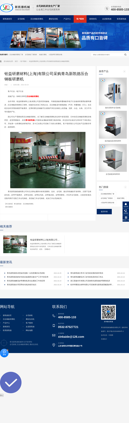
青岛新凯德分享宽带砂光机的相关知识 (21, 285)
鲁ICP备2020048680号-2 (115, 331)
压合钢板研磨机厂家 (16, 54)
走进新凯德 (106, 19)
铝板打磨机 (43, 54)
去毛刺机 (21, 19)
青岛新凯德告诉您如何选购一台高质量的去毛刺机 (26, 273)
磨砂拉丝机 (53, 19)
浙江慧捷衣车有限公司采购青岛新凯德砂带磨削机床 (90, 281)
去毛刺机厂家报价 (31, 54)
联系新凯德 (121, 19)
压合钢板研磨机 (36, 19)
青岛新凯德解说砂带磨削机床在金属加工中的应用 (26, 281)
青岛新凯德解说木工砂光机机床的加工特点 (86, 277)
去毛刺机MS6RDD (113, 174)
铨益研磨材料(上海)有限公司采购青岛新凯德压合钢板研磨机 (49, 61)
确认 (1, 395)
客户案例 (80, 19)
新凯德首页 (7, 19)
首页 (16, 61)
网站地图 (29, 330)
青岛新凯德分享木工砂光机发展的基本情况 (86, 273)
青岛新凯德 (30, 120)
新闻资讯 (93, 19)
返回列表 (104, 211)
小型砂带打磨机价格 (55, 54)
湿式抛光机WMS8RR (113, 141)
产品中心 (67, 19)
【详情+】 (47, 249)
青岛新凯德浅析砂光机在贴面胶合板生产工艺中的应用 (27, 277)
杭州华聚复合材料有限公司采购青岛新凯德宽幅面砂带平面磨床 (91, 285)
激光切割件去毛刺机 (113, 108)
